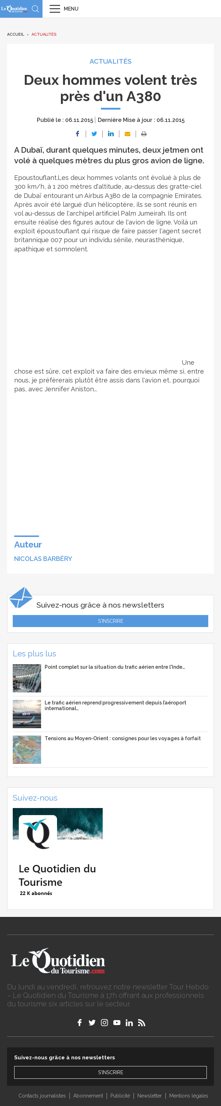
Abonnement (88, 1096)
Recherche (35, 9)
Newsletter (149, 1096)
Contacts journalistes (42, 1096)
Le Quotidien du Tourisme (14, 8)
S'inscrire (110, 621)
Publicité (120, 1096)
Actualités (44, 34)
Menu (71, 9)
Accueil (15, 34)
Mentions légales (188, 1096)
